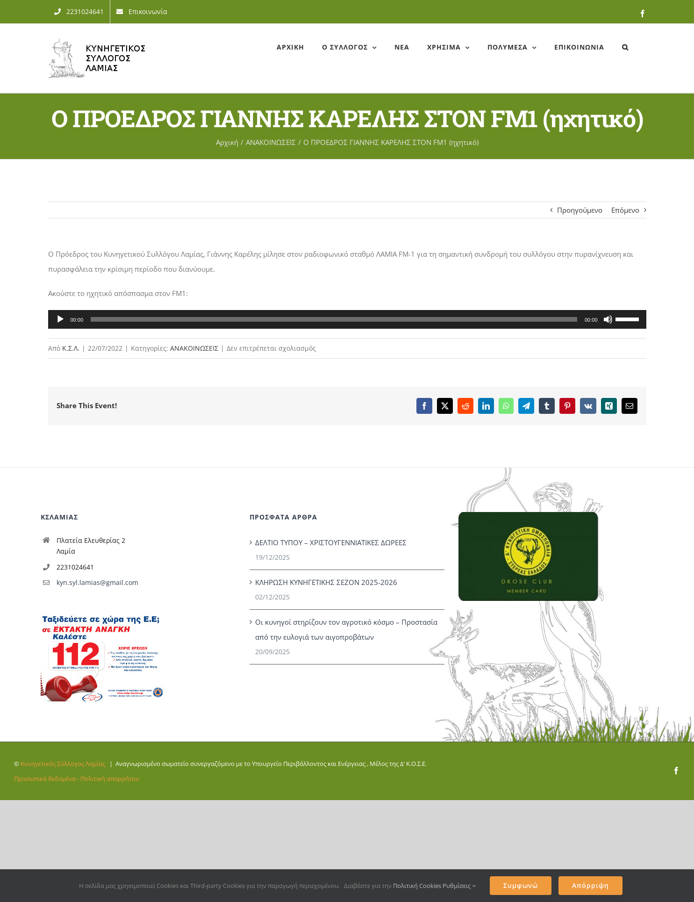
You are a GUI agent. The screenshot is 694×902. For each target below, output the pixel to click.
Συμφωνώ (520, 885)
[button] (625, 47)
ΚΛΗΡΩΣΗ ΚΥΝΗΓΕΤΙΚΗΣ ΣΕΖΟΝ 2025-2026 (326, 582)
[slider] (334, 319)
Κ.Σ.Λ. (70, 348)
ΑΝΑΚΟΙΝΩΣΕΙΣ (194, 348)
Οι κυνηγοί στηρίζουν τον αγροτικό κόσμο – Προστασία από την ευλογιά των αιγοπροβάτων (346, 629)
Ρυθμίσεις (459, 885)
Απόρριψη (590, 885)
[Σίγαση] (608, 319)
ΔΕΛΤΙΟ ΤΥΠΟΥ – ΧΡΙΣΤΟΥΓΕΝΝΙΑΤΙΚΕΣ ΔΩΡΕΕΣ (331, 542)
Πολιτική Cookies (417, 885)
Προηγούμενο (579, 210)
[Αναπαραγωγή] (60, 319)
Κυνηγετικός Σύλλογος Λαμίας (63, 763)
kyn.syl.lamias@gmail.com (97, 582)
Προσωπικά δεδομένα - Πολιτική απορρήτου (76, 778)
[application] (347, 319)
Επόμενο (625, 210)
